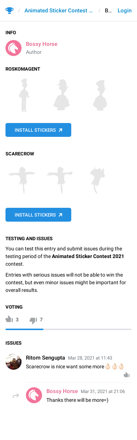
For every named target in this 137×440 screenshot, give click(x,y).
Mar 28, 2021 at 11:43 (90, 358)
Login (125, 10)
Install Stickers (35, 130)
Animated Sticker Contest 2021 (59, 10)
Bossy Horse (41, 44)
